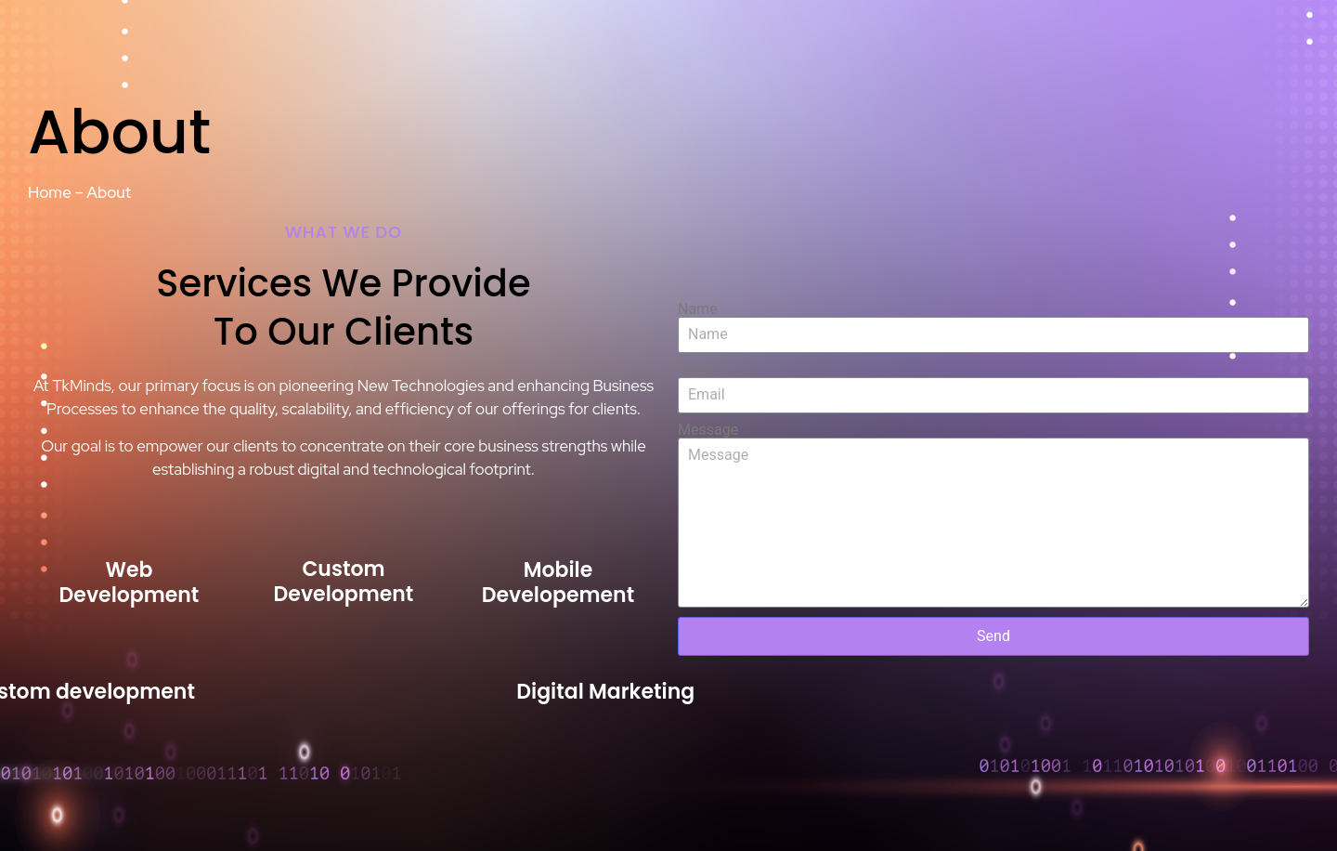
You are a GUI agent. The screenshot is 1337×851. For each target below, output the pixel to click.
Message (708, 430)
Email (696, 369)
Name (698, 309)
